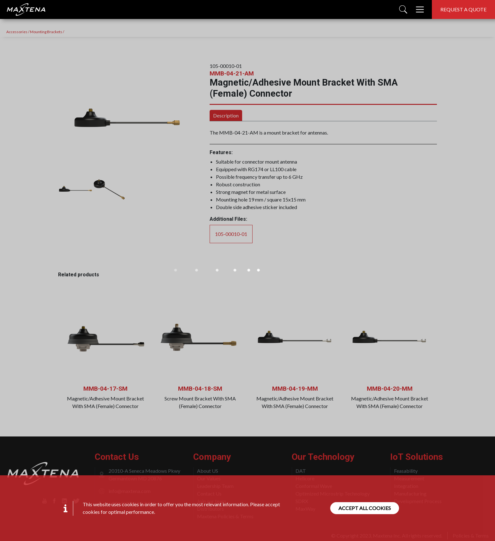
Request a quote (463, 9)
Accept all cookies (364, 508)
